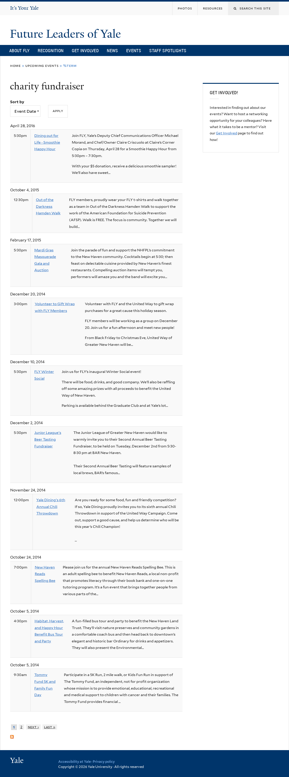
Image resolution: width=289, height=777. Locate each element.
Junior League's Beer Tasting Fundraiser (47, 439)
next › (33, 727)
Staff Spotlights (167, 50)
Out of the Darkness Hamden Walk (48, 206)
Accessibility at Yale (74, 762)
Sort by (17, 102)
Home (15, 65)
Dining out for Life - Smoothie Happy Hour (47, 142)
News (112, 50)
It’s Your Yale (24, 8)
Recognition (50, 50)
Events (133, 50)
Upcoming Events (42, 65)
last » (49, 727)
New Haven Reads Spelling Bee (45, 574)
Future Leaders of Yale (67, 33)
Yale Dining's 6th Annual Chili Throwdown (50, 506)
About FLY (19, 50)
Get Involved (85, 50)
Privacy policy (104, 762)
